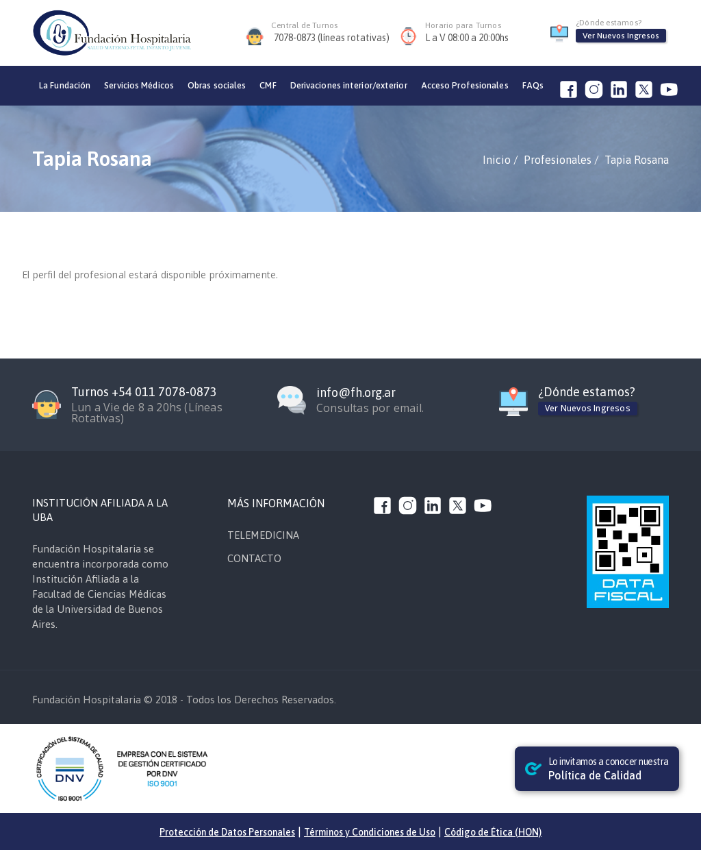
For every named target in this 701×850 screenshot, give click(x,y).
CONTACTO (254, 558)
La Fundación (64, 85)
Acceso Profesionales (465, 85)
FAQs (533, 85)
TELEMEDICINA (263, 535)
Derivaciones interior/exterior (348, 85)
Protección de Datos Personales (227, 832)
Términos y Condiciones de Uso (369, 832)
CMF (267, 85)
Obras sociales (217, 85)
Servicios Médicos (139, 85)
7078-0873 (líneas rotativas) (332, 37)
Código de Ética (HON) (492, 832)
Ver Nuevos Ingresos (621, 35)
